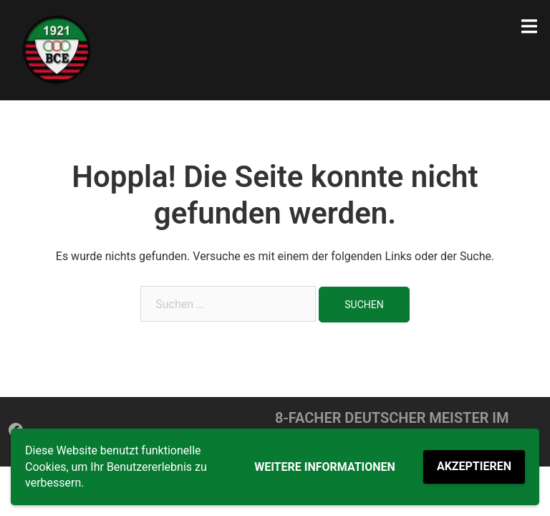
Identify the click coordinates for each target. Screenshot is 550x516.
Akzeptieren (474, 466)
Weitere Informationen (324, 467)
